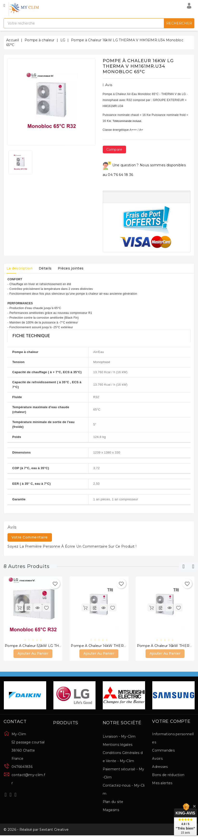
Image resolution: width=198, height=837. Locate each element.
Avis (107, 85)
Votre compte (171, 722)
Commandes (163, 750)
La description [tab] (20, 268)
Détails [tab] (48, 268)
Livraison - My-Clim (119, 737)
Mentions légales (118, 745)
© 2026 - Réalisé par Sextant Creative (36, 830)
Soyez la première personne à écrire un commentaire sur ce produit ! (72, 546)
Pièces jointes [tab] (76, 268)
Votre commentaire (30, 537)
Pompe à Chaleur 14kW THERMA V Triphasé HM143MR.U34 (123, 646)
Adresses (160, 767)
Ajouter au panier (33, 654)
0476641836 (22, 767)
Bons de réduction (168, 775)
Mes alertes (162, 783)
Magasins (111, 810)
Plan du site (113, 802)
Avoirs (157, 759)
